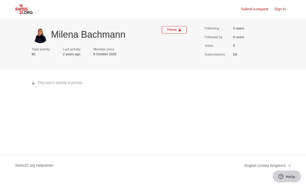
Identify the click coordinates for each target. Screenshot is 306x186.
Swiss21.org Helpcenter (34, 165)
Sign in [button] (280, 9)
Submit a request (254, 9)
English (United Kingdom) (266, 166)
